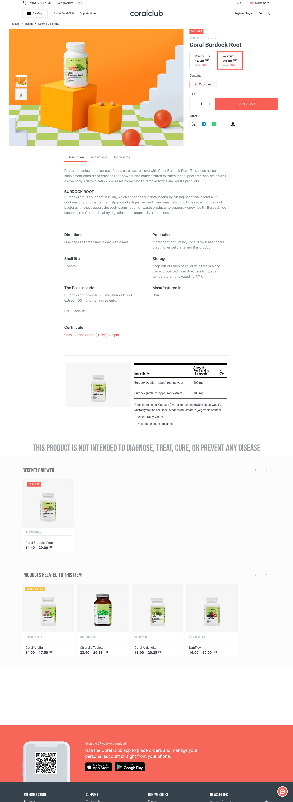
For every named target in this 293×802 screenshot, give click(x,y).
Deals (79, 3)
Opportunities (88, 13)
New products (65, 3)
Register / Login (244, 13)
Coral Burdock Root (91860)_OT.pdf (91, 337)
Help (238, 2)
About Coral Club (64, 13)
